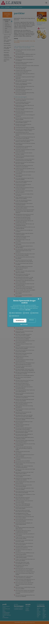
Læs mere (27, 309)
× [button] (40, 298)
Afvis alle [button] (31, 319)
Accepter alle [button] (20, 320)
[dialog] (24, 312)
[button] (24, 324)
